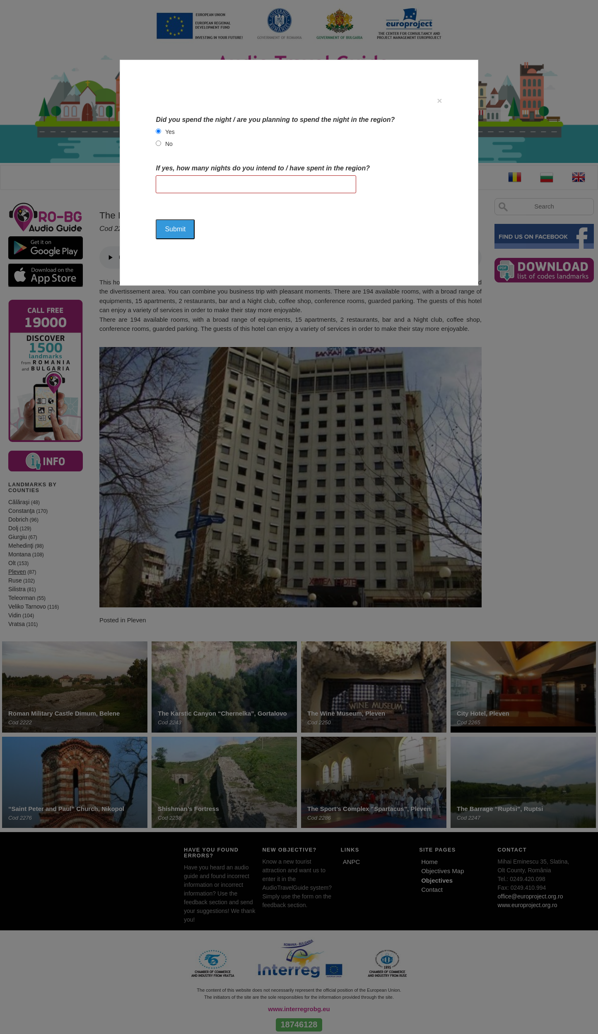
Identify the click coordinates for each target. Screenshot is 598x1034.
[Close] (439, 100)
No (169, 144)
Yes (170, 132)
